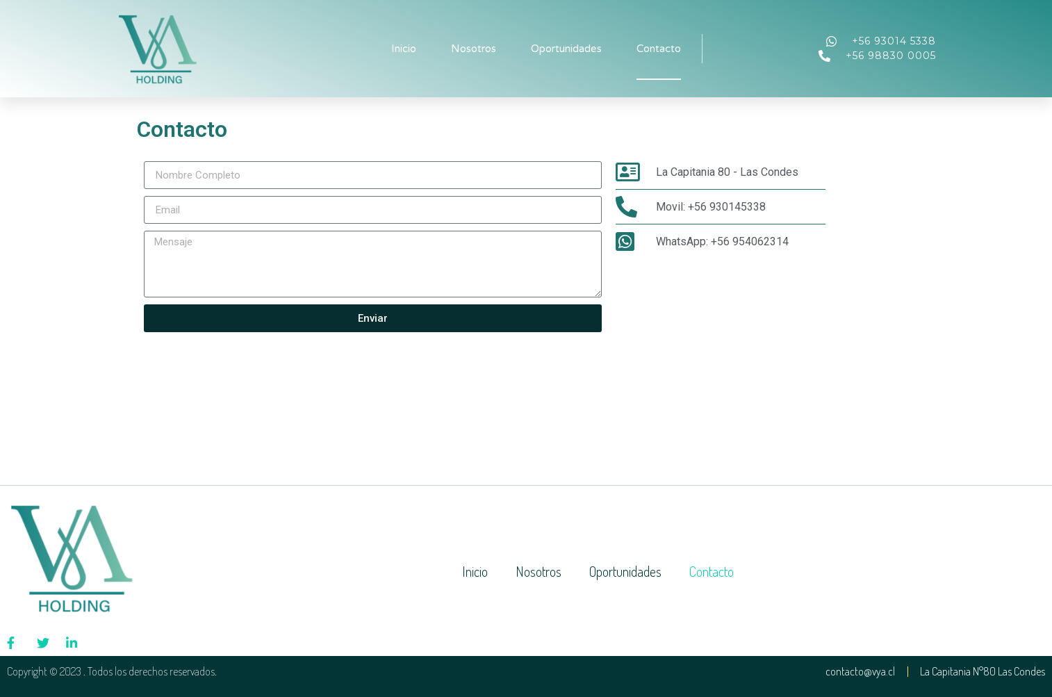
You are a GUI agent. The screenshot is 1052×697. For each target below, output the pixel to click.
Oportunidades (566, 48)
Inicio (403, 48)
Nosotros (473, 48)
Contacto (658, 48)
